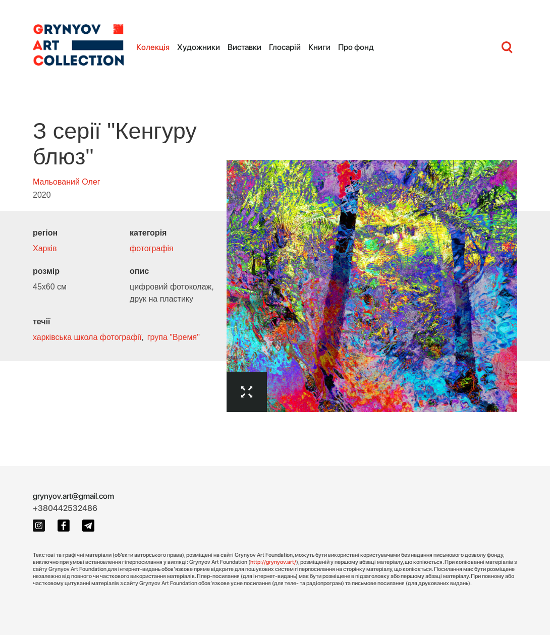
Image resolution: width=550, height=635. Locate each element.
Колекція (153, 47)
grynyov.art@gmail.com (73, 496)
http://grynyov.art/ (273, 561)
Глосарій (285, 47)
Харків (45, 248)
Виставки (244, 47)
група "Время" (173, 337)
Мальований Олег (66, 182)
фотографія (152, 248)
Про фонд (356, 47)
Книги (319, 47)
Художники (198, 47)
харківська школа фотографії (87, 337)
